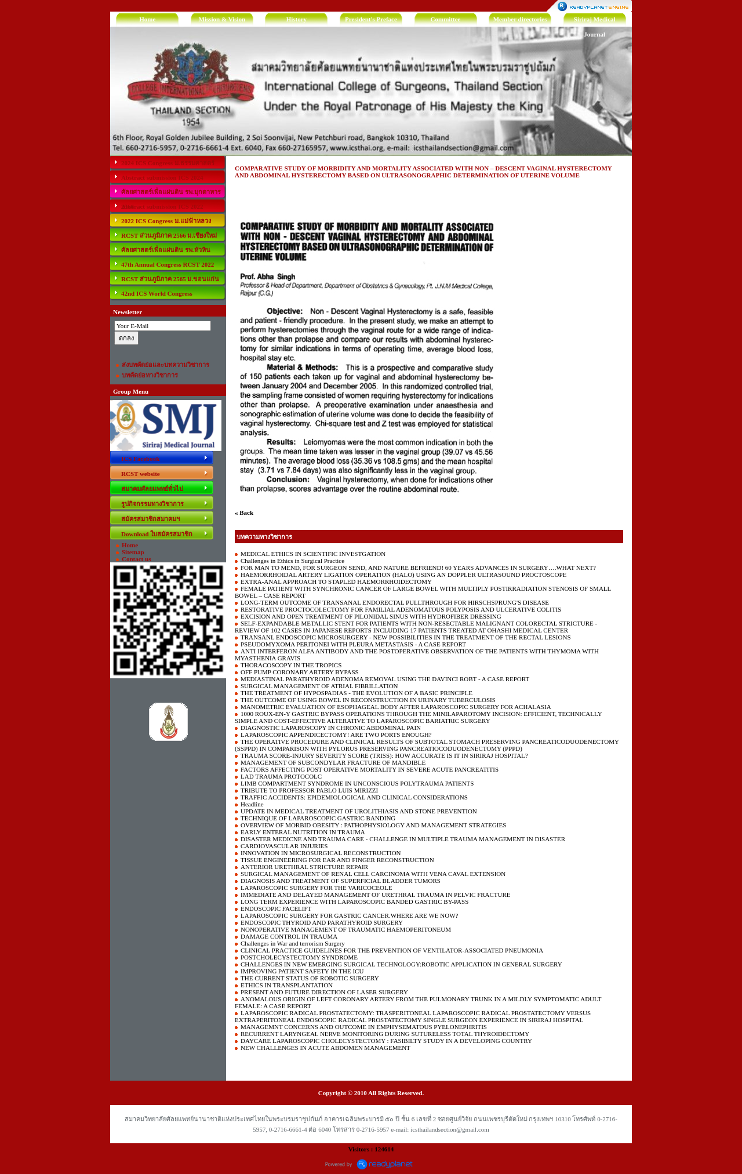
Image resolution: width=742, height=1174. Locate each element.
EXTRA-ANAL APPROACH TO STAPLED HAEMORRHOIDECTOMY (336, 581)
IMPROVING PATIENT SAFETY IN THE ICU (302, 971)
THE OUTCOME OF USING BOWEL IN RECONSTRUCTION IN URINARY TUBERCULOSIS (368, 699)
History (296, 19)
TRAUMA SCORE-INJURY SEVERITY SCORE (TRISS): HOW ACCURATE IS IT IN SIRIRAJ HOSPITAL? (384, 755)
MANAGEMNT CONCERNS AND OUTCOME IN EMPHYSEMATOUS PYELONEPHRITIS (364, 1026)
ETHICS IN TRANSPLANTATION (287, 985)
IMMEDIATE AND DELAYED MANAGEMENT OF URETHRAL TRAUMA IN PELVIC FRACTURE (376, 894)
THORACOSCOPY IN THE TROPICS (291, 664)
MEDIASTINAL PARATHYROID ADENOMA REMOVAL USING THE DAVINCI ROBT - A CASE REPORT (385, 678)
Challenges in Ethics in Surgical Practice (292, 560)
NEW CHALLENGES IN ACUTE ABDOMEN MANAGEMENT (325, 1047)
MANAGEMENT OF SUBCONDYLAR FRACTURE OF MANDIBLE (333, 762)
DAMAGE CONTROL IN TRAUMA (289, 936)
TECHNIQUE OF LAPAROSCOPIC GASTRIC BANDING (318, 818)
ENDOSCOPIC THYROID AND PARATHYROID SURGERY (322, 922)
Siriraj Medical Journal (595, 21)
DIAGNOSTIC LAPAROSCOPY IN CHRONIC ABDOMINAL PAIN (331, 727)
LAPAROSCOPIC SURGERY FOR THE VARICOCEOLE (316, 887)
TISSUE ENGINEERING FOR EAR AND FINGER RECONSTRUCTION (337, 859)
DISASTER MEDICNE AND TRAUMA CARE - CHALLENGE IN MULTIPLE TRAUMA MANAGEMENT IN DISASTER (403, 838)
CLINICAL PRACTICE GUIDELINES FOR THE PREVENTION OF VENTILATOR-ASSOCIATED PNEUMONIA (392, 950)
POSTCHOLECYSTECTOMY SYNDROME (299, 957)
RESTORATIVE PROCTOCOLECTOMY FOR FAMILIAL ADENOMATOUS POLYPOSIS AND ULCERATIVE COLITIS (401, 609)
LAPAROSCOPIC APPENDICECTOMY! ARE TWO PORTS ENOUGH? (336, 734)
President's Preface (371, 19)
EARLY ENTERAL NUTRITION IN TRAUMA (303, 831)
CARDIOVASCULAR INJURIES (284, 845)
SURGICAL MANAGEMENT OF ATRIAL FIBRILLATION (319, 685)
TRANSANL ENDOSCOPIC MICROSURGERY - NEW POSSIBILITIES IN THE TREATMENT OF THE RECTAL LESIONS (406, 637)
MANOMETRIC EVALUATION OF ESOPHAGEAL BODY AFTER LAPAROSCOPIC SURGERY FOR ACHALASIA (396, 706)
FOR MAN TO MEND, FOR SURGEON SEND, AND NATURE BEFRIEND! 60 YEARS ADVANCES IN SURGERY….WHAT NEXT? (418, 567)
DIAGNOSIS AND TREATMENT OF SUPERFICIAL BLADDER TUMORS (341, 880)
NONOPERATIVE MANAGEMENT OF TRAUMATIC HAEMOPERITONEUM (346, 929)
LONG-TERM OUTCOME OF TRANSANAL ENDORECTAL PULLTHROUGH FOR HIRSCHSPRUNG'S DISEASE (395, 602)
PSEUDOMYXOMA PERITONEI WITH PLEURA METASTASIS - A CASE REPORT (353, 644)
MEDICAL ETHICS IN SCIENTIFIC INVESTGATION (313, 553)
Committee (446, 19)
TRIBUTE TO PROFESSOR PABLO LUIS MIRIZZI (309, 790)
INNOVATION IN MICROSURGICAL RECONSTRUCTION (321, 852)
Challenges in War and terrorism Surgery (293, 943)
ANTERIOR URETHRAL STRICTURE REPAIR (304, 866)
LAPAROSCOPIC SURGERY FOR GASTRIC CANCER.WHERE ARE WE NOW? (349, 915)
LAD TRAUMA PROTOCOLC (281, 776)
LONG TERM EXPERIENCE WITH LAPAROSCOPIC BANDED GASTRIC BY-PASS (354, 901)
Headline (252, 804)
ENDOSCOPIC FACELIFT (276, 908)
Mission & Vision (222, 19)
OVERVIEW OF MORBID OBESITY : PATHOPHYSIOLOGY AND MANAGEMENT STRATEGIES (373, 825)
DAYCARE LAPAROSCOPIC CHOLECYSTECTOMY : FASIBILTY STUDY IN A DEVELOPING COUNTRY (386, 1040)
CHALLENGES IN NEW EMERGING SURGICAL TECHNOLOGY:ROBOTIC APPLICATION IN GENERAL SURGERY (401, 964)
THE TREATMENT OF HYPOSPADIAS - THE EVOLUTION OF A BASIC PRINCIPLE (356, 692)
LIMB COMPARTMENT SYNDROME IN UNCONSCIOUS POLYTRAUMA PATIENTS (357, 783)
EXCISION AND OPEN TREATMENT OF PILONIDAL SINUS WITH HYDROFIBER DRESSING (371, 616)
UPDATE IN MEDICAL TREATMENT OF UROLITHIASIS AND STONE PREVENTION (359, 811)
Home (147, 19)
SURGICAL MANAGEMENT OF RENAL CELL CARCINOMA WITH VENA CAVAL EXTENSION (373, 873)
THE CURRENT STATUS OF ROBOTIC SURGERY (310, 978)
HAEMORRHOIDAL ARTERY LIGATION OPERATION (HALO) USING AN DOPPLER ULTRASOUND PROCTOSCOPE (403, 574)
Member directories (520, 19)
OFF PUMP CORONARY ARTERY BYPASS (300, 671)
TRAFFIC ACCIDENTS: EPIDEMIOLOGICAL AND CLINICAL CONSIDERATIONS (354, 797)
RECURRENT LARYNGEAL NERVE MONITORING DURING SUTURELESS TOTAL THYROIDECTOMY (385, 1033)
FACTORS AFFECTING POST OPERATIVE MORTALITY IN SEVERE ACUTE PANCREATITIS (370, 769)
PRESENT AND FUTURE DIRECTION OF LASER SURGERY (324, 991)
